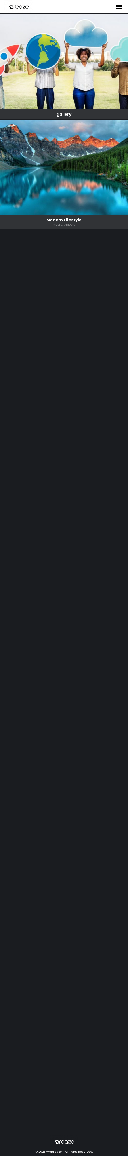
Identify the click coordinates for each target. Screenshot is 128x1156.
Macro (57, 225)
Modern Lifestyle (64, 220)
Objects (69, 225)
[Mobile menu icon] (119, 6)
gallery (64, 114)
